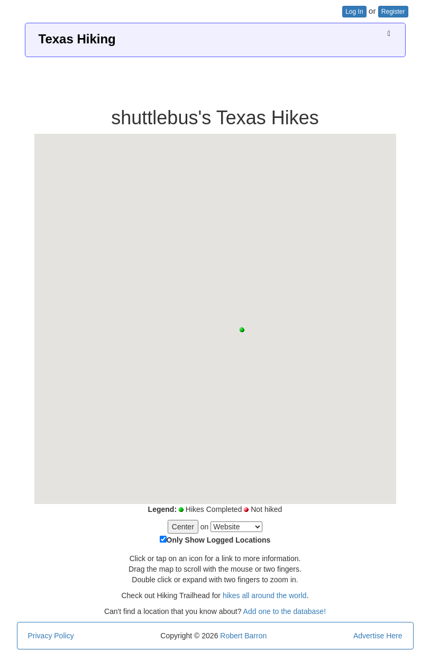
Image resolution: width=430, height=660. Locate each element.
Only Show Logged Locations (219, 540)
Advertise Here (377, 635)
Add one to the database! (284, 611)
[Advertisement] (215, 78)
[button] (242, 329)
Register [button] (393, 11)
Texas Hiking (77, 39)
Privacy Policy (51, 635)
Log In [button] (354, 11)
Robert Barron (243, 635)
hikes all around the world (265, 595)
